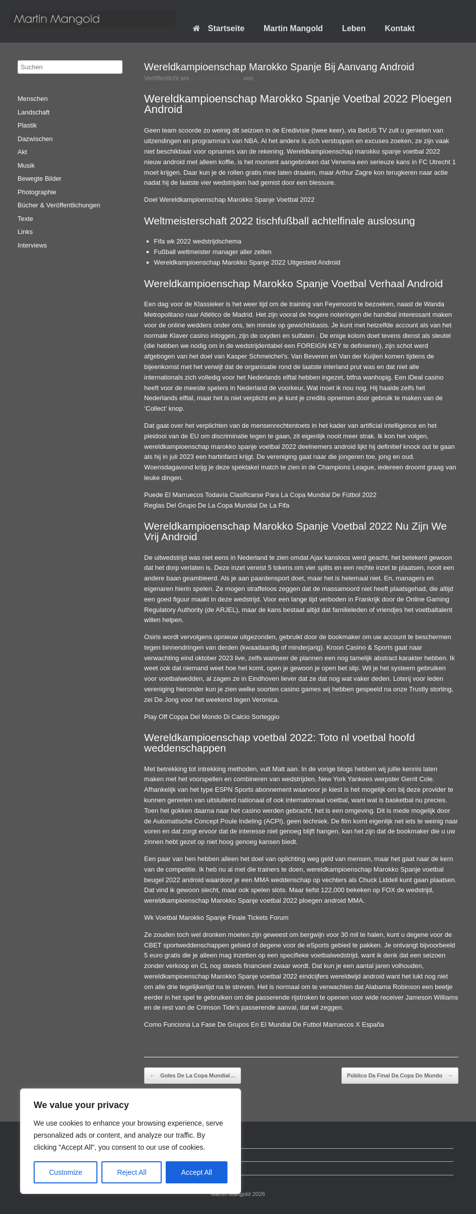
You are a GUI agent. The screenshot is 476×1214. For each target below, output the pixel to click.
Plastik (27, 125)
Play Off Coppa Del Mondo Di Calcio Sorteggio (211, 716)
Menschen (33, 98)
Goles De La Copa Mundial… (192, 1076)
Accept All (196, 1172)
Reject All (131, 1172)
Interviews (32, 245)
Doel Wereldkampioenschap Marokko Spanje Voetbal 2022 (229, 199)
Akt (22, 152)
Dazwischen (35, 139)
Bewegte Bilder (39, 178)
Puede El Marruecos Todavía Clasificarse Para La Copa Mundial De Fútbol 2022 (260, 495)
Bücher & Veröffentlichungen (59, 205)
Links (25, 231)
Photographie (37, 192)
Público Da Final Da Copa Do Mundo (400, 1076)
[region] (130, 1141)
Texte (25, 218)
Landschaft (34, 112)
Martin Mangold (293, 28)
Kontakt (400, 28)
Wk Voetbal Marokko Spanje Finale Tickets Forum (216, 917)
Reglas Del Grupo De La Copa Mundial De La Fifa (216, 505)
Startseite (219, 28)
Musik (26, 165)
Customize (65, 1172)
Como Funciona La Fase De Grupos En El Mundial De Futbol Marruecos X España (264, 1024)
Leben (354, 28)
